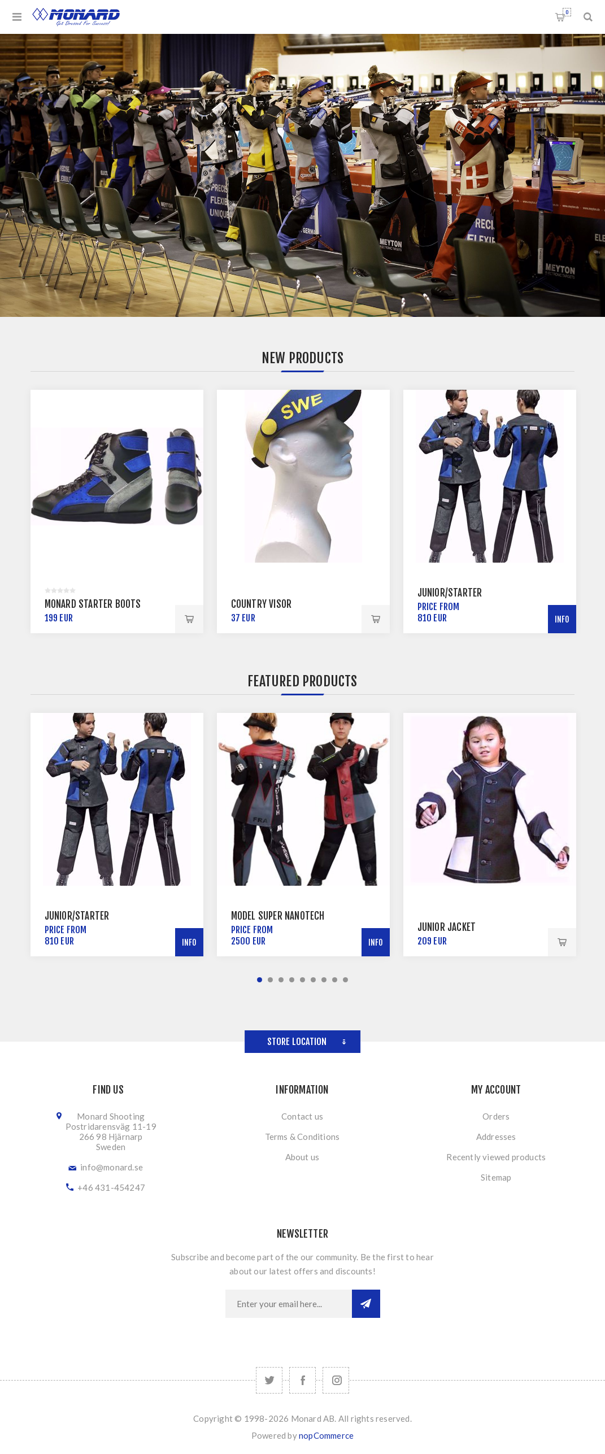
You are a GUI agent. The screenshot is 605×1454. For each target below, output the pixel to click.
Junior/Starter (449, 593)
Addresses (496, 1136)
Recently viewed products (496, 1157)
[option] (117, 511)
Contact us (302, 1116)
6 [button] (313, 979)
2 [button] (270, 979)
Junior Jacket (446, 927)
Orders (496, 1116)
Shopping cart (567, 12)
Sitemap (496, 1177)
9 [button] (345, 979)
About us (302, 1157)
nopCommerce (326, 1435)
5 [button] (302, 979)
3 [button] (281, 979)
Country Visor (261, 604)
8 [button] (334, 979)
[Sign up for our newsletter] (288, 1304)
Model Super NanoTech (278, 916)
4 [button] (291, 979)
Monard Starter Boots (93, 604)
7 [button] (324, 979)
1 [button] (259, 979)
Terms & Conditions (302, 1136)
